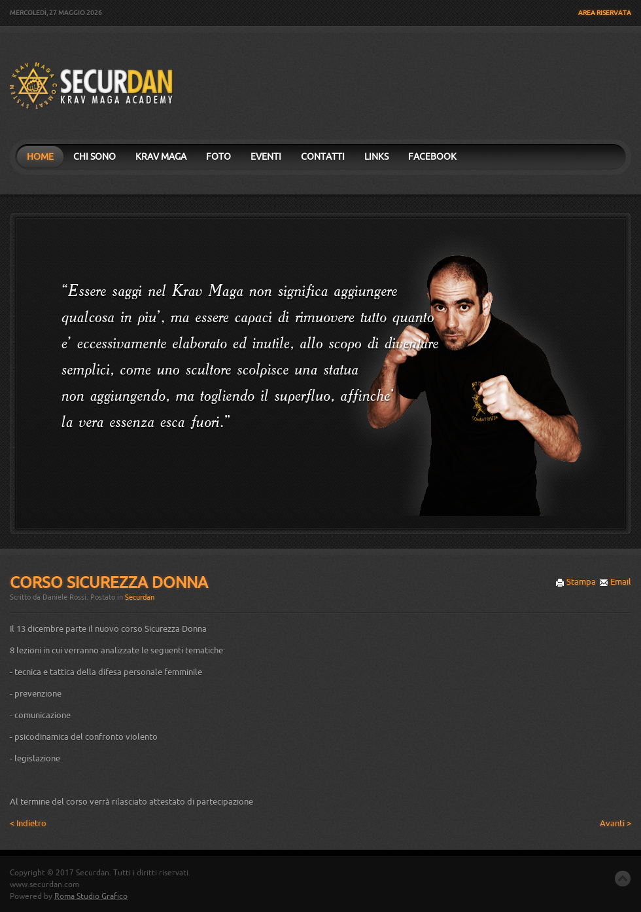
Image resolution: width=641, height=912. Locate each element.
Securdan (139, 597)
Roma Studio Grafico (91, 896)
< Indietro (28, 823)
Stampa (575, 581)
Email (615, 581)
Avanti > (615, 823)
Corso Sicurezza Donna (109, 583)
